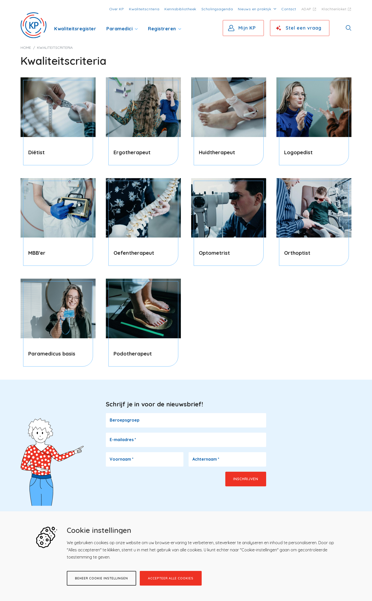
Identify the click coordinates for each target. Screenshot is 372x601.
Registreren (162, 29)
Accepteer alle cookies (170, 578)
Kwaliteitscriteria (144, 9)
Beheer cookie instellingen (101, 578)
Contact (288, 9)
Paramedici (119, 29)
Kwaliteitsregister (75, 29)
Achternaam (205, 459)
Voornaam (122, 459)
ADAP (306, 9)
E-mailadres (123, 439)
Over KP (116, 9)
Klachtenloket (334, 9)
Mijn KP (247, 28)
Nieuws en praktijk (254, 9)
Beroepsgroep (125, 420)
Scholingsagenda (217, 9)
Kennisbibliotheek (180, 9)
